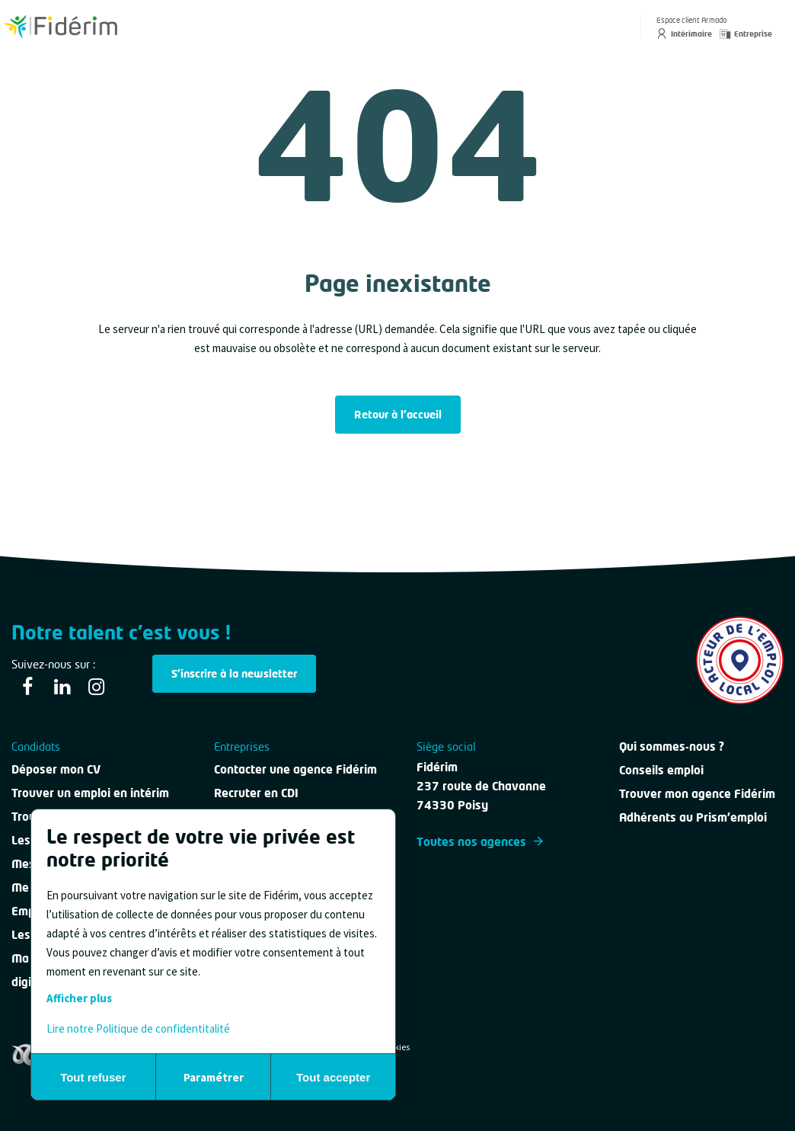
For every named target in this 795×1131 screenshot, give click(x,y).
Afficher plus (79, 998)
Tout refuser (93, 1077)
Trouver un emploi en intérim (90, 792)
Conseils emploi (661, 770)
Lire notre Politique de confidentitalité (138, 1028)
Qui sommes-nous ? (671, 746)
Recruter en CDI (256, 792)
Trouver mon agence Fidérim (697, 793)
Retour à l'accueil (398, 414)
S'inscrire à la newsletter (234, 673)
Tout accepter (333, 1077)
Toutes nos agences (480, 841)
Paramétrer (214, 1077)
